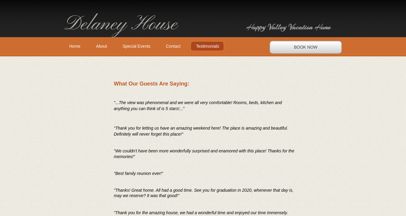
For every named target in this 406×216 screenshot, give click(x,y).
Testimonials (207, 46)
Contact (173, 46)
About (101, 46)
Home (74, 46)
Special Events (137, 46)
